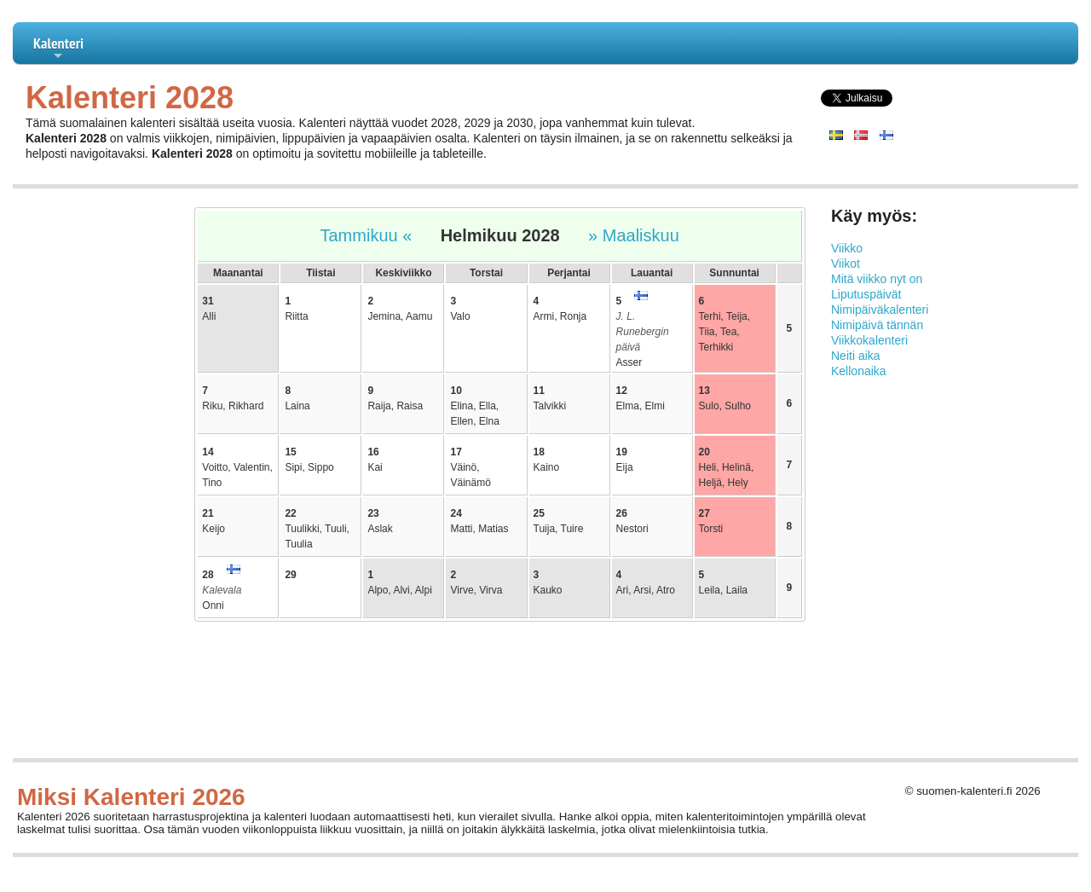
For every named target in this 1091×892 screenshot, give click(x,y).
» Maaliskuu (633, 235)
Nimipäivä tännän (877, 325)
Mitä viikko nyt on (876, 279)
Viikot (845, 263)
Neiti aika (855, 355)
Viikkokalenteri (869, 340)
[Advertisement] (91, 462)
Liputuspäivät (866, 294)
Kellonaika (858, 371)
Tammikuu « (366, 235)
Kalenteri (58, 48)
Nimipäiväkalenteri (879, 309)
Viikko (847, 248)
